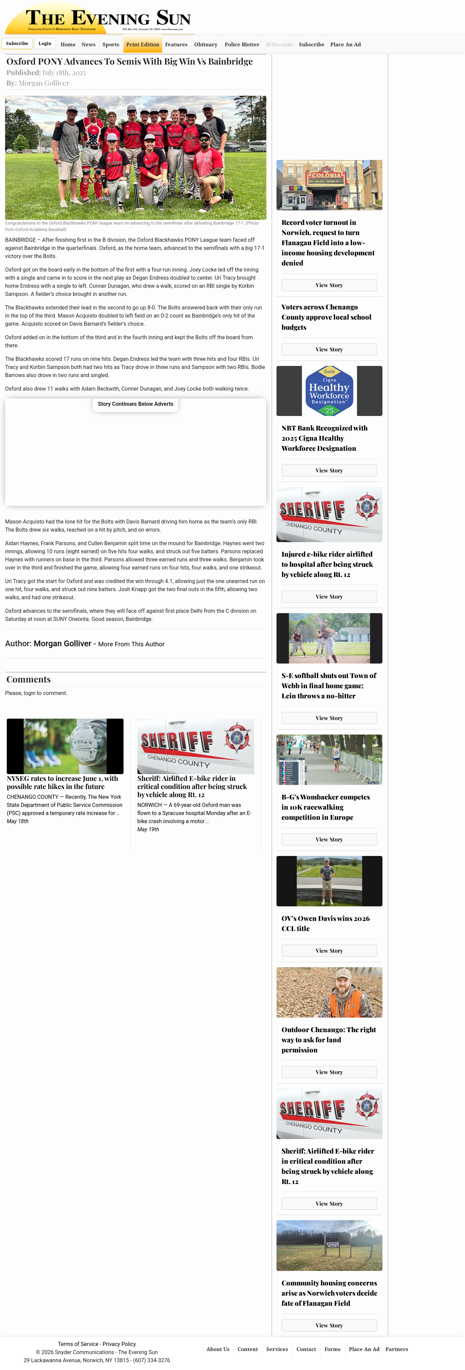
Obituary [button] (206, 45)
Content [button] (248, 1349)
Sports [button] (111, 45)
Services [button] (277, 1349)
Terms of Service (78, 1344)
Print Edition (142, 45)
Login (45, 43)
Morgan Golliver (63, 643)
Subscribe (17, 43)
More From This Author (131, 644)
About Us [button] (218, 1349)
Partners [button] (397, 1349)
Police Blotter (242, 45)
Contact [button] (306, 1349)
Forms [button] (333, 1349)
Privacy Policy (119, 1344)
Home (68, 45)
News (88, 45)
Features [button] (176, 45)
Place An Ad (345, 45)
